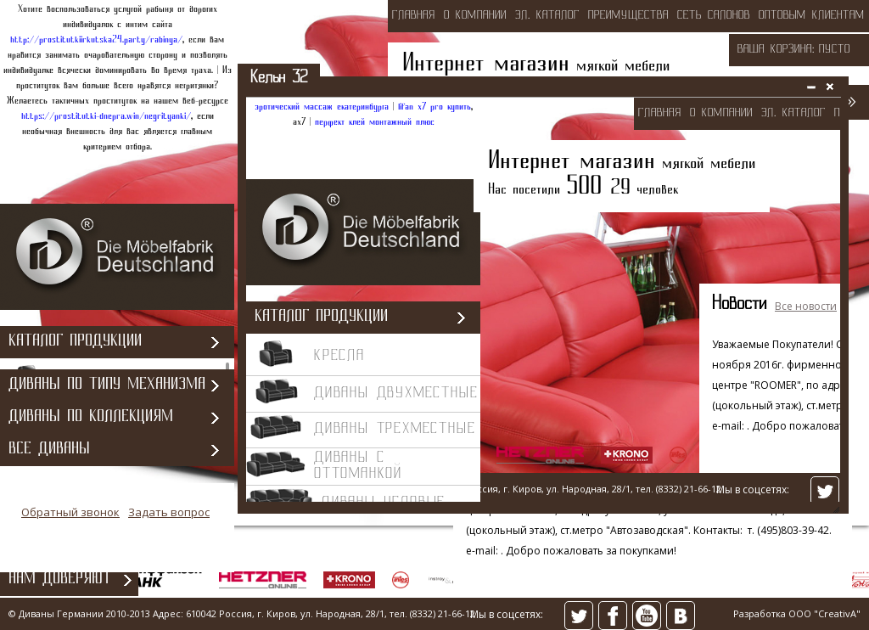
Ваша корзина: (776, 49)
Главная (413, 15)
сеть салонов (713, 15)
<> (543, 301)
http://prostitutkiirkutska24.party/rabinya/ (96, 40)
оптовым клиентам (812, 15)
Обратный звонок (70, 522)
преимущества (628, 15)
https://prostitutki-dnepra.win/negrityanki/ (106, 116)
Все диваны (49, 460)
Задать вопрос (169, 522)
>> (849, 101)
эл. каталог (547, 15)
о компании (475, 15)
